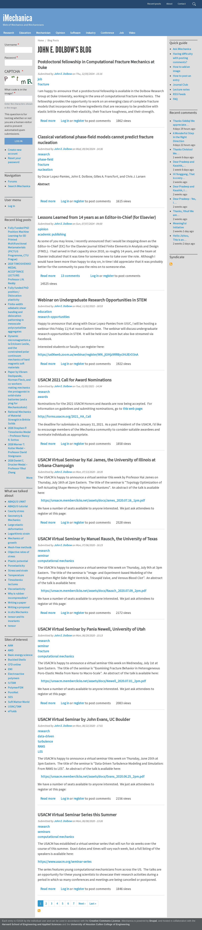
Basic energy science (20, 655)
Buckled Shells (17, 659)
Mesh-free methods (19, 547)
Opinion (60, 32)
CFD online (14, 664)
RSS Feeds (179, 94)
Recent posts (154, 3)
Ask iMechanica (182, 49)
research (44, 154)
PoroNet (13, 692)
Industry (90, 32)
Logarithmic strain (19, 533)
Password (10, 57)
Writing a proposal (19, 607)
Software (75, 32)
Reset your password (14, 160)
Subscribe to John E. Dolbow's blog (39, 910)
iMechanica (17, 18)
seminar (43, 556)
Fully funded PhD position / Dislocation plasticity (18, 293)
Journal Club (180, 84)
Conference (107, 32)
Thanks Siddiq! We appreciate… (184, 123)
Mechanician (43, 32)
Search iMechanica (19, 186)
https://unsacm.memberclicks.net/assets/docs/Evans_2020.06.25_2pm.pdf (92, 776)
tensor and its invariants (16, 619)
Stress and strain (18, 570)
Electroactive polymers (16, 676)
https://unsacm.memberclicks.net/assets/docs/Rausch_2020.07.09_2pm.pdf (93, 591)
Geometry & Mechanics (15, 518)
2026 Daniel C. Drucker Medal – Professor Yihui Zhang (17, 466)
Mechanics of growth (15, 540)
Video (132, 32)
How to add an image (181, 69)
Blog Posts (53, 40)
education (45, 312)
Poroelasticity (16, 565)
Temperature (16, 575)
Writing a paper (17, 602)
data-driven (46, 736)
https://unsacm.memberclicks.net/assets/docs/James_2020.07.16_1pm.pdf (93, 500)
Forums (12, 181)
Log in (65, 121)
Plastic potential (18, 561)
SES (10, 697)
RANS (41, 746)
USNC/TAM (14, 706)
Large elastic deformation (15, 527)
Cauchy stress (16, 511)
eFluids (12, 711)
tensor (12, 626)
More (29, 478)
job (40, 79)
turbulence (45, 741)
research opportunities (53, 317)
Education (25, 32)
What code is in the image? (16, 91)
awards (43, 397)
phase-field (45, 159)
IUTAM (12, 683)
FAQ (175, 99)
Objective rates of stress (18, 554)
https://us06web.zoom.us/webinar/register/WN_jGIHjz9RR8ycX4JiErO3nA (88, 355)
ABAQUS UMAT (17, 501)
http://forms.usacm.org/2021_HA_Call (64, 416)
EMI (10, 669)
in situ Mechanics (18, 612)
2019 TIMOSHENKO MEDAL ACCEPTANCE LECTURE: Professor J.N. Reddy (19, 273)
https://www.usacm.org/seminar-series (64, 862)
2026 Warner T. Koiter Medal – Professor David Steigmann (17, 450)
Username (11, 44)
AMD (10, 650)
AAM (10, 645)
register (78, 121)
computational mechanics (56, 561)
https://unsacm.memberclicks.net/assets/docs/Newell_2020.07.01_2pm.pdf (93, 681)
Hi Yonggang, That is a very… (184, 176)
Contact (182, 3)
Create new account (14, 152)
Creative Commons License (104, 921)
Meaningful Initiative (179, 225)
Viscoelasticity (16, 589)
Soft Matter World (18, 702)
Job (121, 32)
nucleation (45, 170)
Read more (47, 121)
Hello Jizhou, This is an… (181, 238)
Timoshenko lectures (15, 582)
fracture (43, 84)
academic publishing (52, 234)
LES (40, 752)
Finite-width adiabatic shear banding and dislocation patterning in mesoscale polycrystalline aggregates (17, 317)
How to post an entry (182, 78)
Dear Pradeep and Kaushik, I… (183, 188)
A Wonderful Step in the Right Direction (183, 137)
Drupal (153, 921)
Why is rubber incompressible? (18, 596)
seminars (44, 832)
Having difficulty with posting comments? (183, 58)
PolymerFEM (15, 687)
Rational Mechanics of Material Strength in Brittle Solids (19, 417)
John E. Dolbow (63, 73)
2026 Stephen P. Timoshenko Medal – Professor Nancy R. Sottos (19, 434)
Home (41, 40)
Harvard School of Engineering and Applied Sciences (32, 924)
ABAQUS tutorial (18, 506)
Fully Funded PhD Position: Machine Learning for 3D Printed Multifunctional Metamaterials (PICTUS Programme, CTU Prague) (18, 243)
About (169, 3)
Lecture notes (181, 89)
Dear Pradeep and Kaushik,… (183, 164)
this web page (132, 409)
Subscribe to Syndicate (171, 264)
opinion (43, 229)
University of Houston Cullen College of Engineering (100, 924)
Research (8, 32)
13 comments (70, 276)
